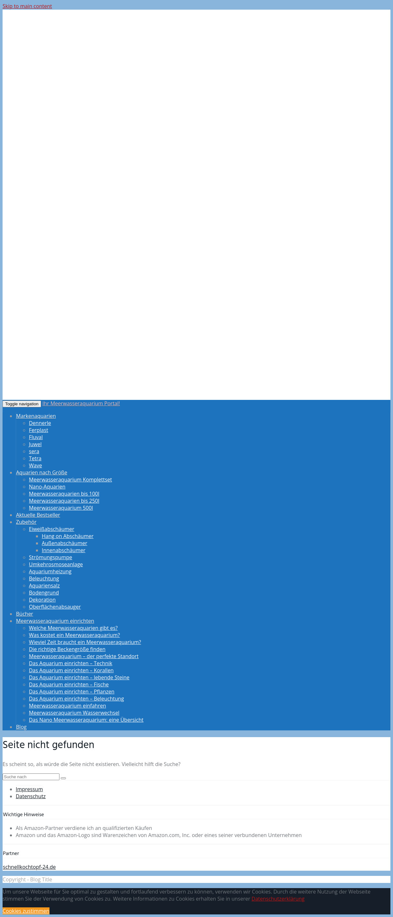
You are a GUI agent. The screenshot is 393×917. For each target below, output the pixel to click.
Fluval (36, 437)
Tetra (35, 458)
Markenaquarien (36, 415)
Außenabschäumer (64, 543)
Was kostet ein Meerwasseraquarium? (74, 635)
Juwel (35, 444)
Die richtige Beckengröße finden (67, 649)
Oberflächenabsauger (55, 606)
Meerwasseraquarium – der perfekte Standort (83, 656)
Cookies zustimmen (26, 910)
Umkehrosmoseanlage (56, 564)
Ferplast (38, 430)
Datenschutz (31, 796)
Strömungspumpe (50, 557)
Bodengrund (44, 592)
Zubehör (26, 521)
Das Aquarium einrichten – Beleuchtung (76, 698)
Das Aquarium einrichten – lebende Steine (79, 677)
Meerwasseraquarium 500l (61, 507)
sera (34, 451)
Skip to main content (27, 6)
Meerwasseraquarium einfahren (67, 705)
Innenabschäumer (63, 550)
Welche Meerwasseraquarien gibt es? (73, 627)
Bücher (24, 613)
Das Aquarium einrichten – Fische (69, 684)
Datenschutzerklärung (278, 898)
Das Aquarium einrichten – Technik (70, 663)
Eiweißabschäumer (51, 529)
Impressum (29, 789)
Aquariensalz (44, 585)
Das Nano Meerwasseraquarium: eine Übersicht (86, 719)
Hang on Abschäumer (68, 536)
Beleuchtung (44, 578)
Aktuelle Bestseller (38, 514)
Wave (35, 465)
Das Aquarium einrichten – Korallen (71, 670)
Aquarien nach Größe (41, 472)
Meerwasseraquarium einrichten (55, 620)
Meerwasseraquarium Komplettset (70, 479)
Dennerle (40, 423)
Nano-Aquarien (47, 486)
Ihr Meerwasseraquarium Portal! (81, 403)
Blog (21, 726)
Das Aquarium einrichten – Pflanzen (71, 691)
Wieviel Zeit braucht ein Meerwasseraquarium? (85, 642)
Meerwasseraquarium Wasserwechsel (74, 712)
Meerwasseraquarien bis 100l (64, 493)
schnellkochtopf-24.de (29, 866)
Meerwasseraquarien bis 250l (64, 500)
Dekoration (42, 599)
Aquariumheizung (50, 571)
